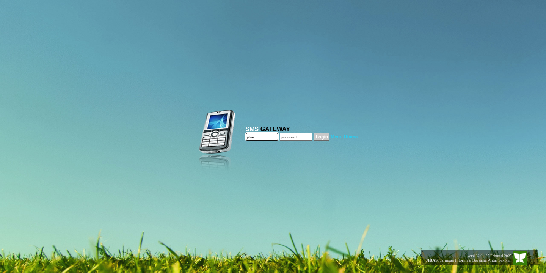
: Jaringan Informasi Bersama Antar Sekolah (466, 260)
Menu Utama (344, 137)
